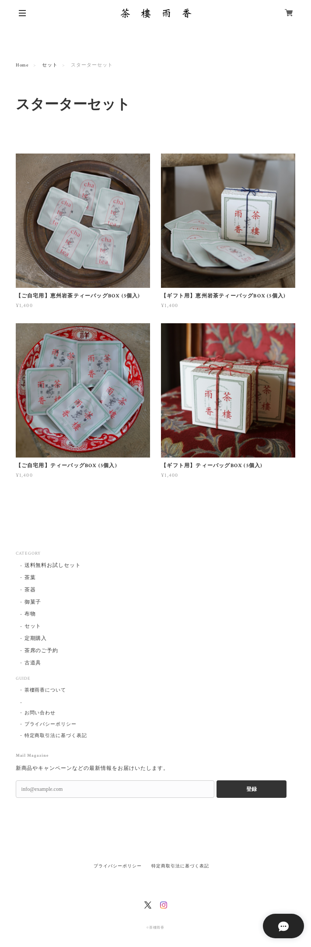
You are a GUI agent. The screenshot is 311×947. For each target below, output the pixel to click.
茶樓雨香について (45, 690)
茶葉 (30, 577)
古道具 (33, 663)
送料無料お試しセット (52, 565)
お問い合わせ (40, 713)
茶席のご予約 (41, 650)
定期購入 (35, 638)
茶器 (30, 590)
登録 (251, 789)
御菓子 (33, 602)
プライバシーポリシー (50, 724)
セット (50, 65)
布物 (30, 614)
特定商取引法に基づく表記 (55, 736)
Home (22, 65)
